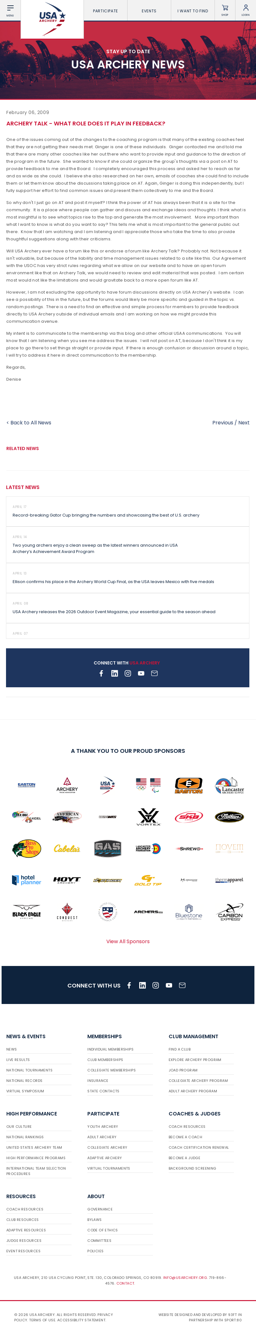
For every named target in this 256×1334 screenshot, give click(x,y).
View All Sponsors (128, 941)
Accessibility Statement (81, 1320)
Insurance (98, 1080)
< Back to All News (28, 422)
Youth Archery (102, 1126)
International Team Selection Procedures (36, 1171)
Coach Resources (187, 1126)
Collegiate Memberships (111, 1070)
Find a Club (179, 1049)
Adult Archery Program (193, 1091)
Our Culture (19, 1126)
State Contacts (103, 1091)
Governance (100, 1209)
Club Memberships (105, 1059)
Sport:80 (233, 1320)
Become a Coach (186, 1137)
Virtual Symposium (25, 1091)
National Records (24, 1080)
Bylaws (94, 1219)
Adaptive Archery (104, 1157)
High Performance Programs (36, 1157)
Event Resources (23, 1251)
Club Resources (22, 1219)
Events (149, 11)
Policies (95, 1251)
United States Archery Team (34, 1147)
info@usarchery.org (185, 1277)
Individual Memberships (110, 1049)
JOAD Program (183, 1070)
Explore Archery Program (195, 1059)
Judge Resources (23, 1240)
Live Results (18, 1059)
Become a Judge (185, 1157)
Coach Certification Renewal (199, 1147)
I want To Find (193, 11)
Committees (99, 1240)
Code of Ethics (102, 1230)
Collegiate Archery (107, 1147)
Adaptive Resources (26, 1230)
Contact (125, 1283)
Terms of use (42, 1320)
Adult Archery (101, 1137)
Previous (222, 422)
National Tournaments (29, 1070)
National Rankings (25, 1137)
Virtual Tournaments (108, 1168)
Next (244, 422)
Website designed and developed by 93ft (198, 1314)
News (11, 1049)
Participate (105, 11)
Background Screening (192, 1168)
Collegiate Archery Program (198, 1080)
